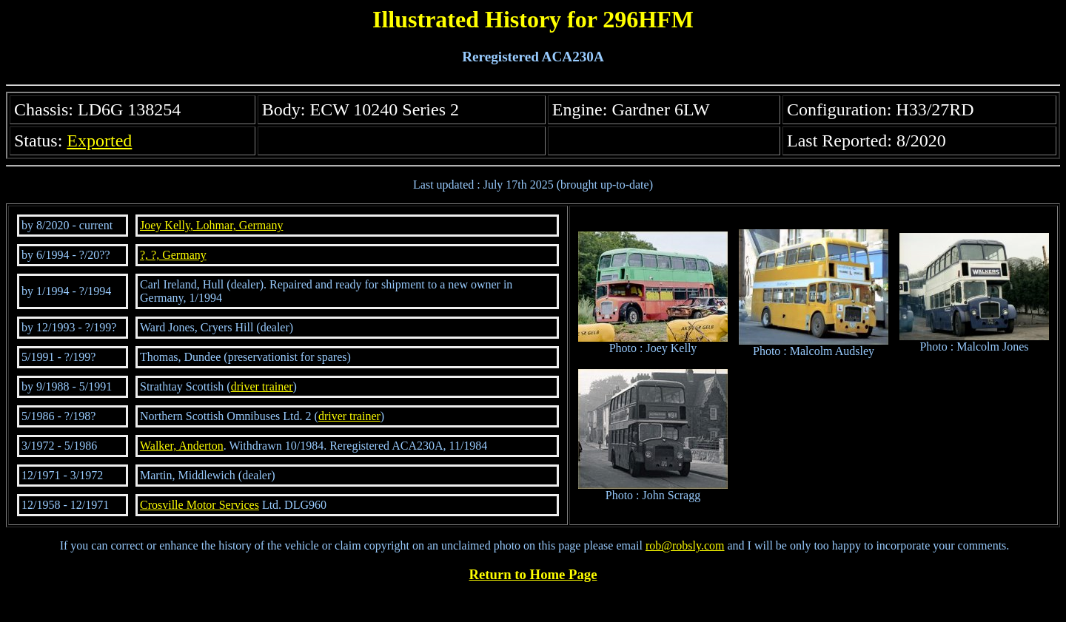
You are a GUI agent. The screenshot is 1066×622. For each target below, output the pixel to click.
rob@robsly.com (685, 545)
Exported (99, 140)
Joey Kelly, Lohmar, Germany (211, 225)
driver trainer (262, 386)
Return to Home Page (533, 574)
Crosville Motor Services (199, 504)
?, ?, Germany (173, 255)
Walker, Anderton (182, 445)
